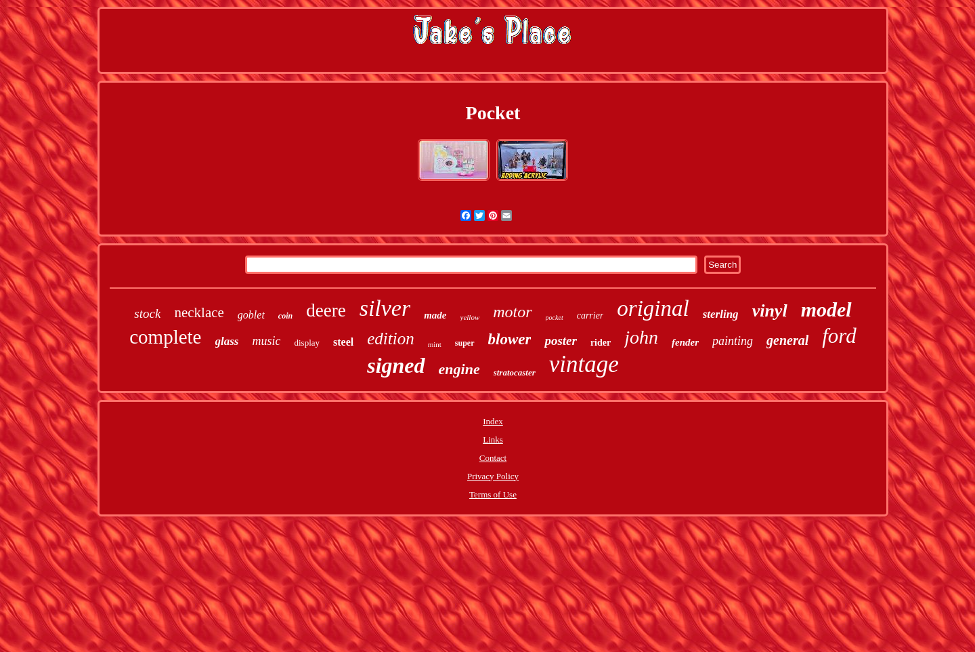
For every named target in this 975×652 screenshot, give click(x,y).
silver (385, 308)
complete (165, 337)
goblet (251, 315)
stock (147, 313)
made (435, 315)
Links (493, 439)
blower (510, 339)
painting (732, 341)
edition (390, 338)
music (266, 341)
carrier (590, 315)
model (826, 309)
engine (459, 369)
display (307, 343)
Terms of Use (493, 494)
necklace (198, 312)
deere (325, 310)
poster (560, 340)
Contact (492, 458)
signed (396, 365)
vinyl (769, 311)
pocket (554, 317)
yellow (470, 317)
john (641, 337)
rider (600, 343)
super (465, 343)
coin (285, 316)
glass (227, 341)
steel (343, 342)
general (787, 340)
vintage (584, 364)
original (653, 308)
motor (512, 312)
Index (493, 421)
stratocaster (515, 372)
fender (685, 342)
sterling (721, 314)
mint (434, 344)
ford (839, 336)
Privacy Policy (493, 476)
